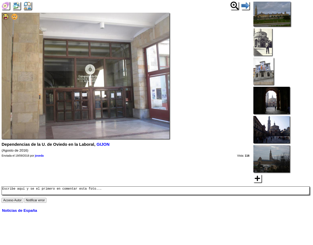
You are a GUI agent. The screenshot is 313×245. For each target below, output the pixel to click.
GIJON (103, 144)
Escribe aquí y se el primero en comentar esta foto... (156, 191)
